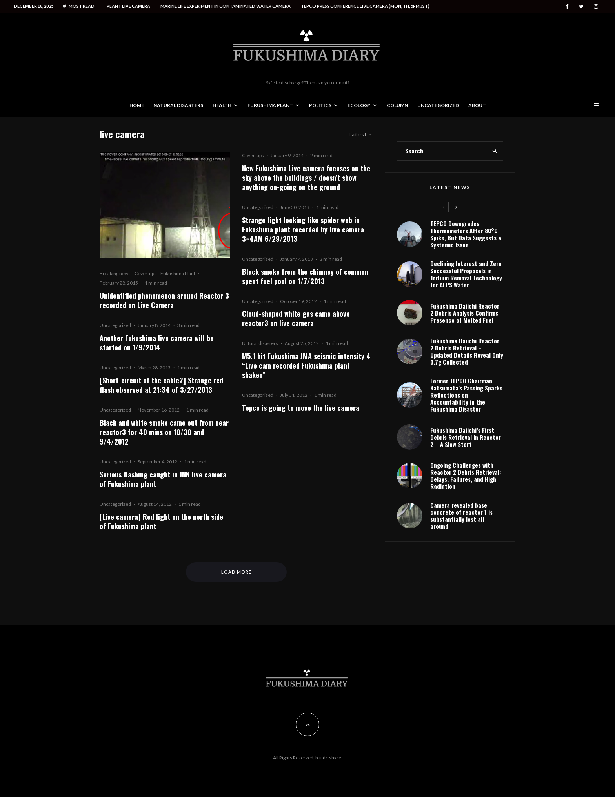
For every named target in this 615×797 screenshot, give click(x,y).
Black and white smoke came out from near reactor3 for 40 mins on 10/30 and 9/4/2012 (164, 432)
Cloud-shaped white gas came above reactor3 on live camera (296, 318)
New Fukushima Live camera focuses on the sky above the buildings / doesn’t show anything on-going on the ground (306, 177)
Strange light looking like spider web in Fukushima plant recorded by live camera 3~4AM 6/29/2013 (303, 229)
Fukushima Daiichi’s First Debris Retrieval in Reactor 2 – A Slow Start (465, 437)
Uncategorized (438, 105)
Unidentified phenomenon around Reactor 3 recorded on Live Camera (164, 300)
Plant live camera (128, 6)
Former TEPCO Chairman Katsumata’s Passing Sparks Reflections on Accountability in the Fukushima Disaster (466, 394)
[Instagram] (596, 6)
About (477, 105)
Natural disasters (178, 105)
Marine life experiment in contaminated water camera (225, 6)
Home (136, 105)
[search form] (442, 151)
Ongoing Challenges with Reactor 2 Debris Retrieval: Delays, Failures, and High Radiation (465, 475)
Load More (236, 571)
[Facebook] (567, 6)
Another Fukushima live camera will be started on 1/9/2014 (157, 342)
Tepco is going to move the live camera (300, 407)
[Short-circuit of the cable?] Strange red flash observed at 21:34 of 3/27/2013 (161, 385)
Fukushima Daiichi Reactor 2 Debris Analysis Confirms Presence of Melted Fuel (464, 312)
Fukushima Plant (270, 105)
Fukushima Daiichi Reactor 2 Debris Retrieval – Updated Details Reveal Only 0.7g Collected (466, 351)
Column (397, 105)
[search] (495, 151)
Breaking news (115, 273)
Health (222, 105)
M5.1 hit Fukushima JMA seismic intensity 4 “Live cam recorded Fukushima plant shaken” (306, 365)
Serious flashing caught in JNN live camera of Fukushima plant (163, 479)
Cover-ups (145, 273)
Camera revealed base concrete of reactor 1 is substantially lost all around (461, 515)
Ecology (359, 105)
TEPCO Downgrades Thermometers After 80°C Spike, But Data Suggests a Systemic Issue (465, 234)
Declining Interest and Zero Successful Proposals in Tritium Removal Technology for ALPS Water (466, 274)
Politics (320, 105)
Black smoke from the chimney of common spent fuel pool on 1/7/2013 (305, 276)
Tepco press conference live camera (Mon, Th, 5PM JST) (365, 6)
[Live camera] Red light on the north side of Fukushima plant (161, 521)
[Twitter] (581, 6)
